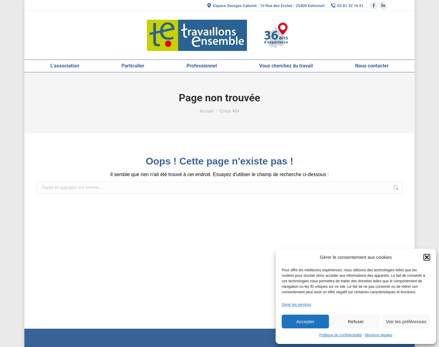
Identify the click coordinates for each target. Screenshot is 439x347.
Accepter (305, 321)
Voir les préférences (406, 321)
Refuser (356, 321)
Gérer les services (296, 304)
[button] (427, 257)
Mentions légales (378, 335)
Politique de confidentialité (340, 335)
